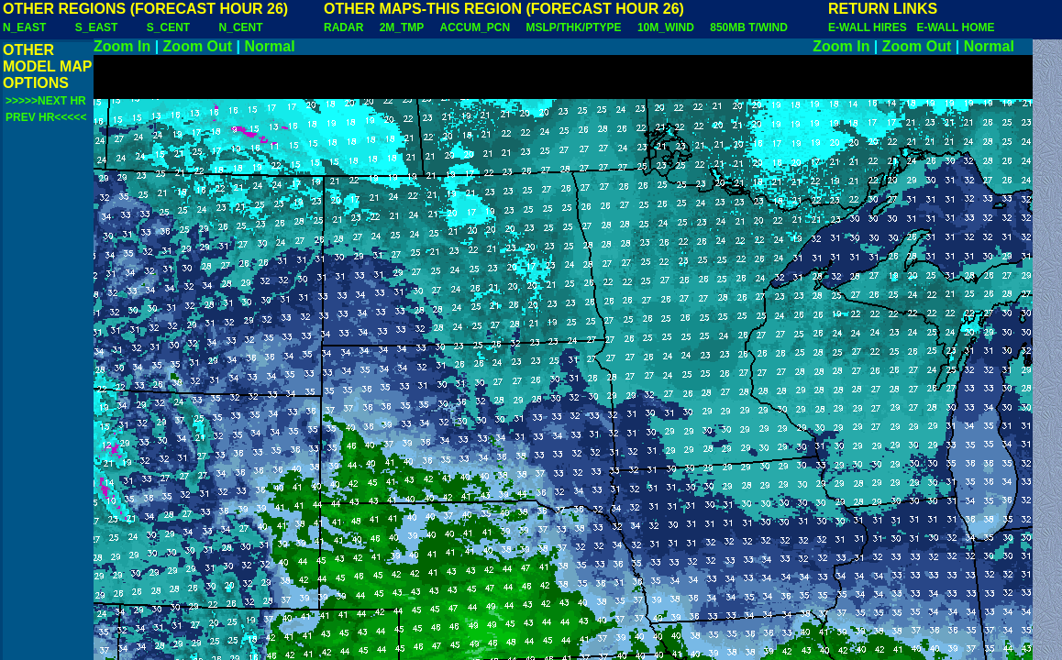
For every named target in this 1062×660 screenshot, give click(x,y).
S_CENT (168, 27)
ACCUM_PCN (475, 27)
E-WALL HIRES (870, 27)
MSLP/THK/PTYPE (574, 27)
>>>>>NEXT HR (46, 100)
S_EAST (96, 27)
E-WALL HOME (955, 27)
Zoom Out (198, 46)
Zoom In (122, 46)
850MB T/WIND (749, 27)
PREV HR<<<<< (46, 117)
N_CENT (241, 27)
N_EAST (24, 27)
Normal (270, 46)
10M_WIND (665, 27)
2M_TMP (402, 27)
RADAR (343, 27)
